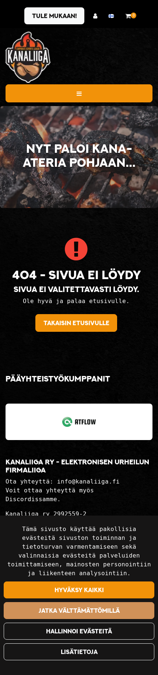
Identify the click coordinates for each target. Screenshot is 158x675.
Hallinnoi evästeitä (79, 631)
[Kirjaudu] (97, 16)
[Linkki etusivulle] (28, 57)
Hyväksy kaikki (79, 590)
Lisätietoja (79, 652)
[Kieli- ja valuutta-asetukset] (113, 16)
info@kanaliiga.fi (88, 481)
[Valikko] (79, 93)
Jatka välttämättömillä (79, 611)
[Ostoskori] (128, 16)
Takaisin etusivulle (76, 323)
